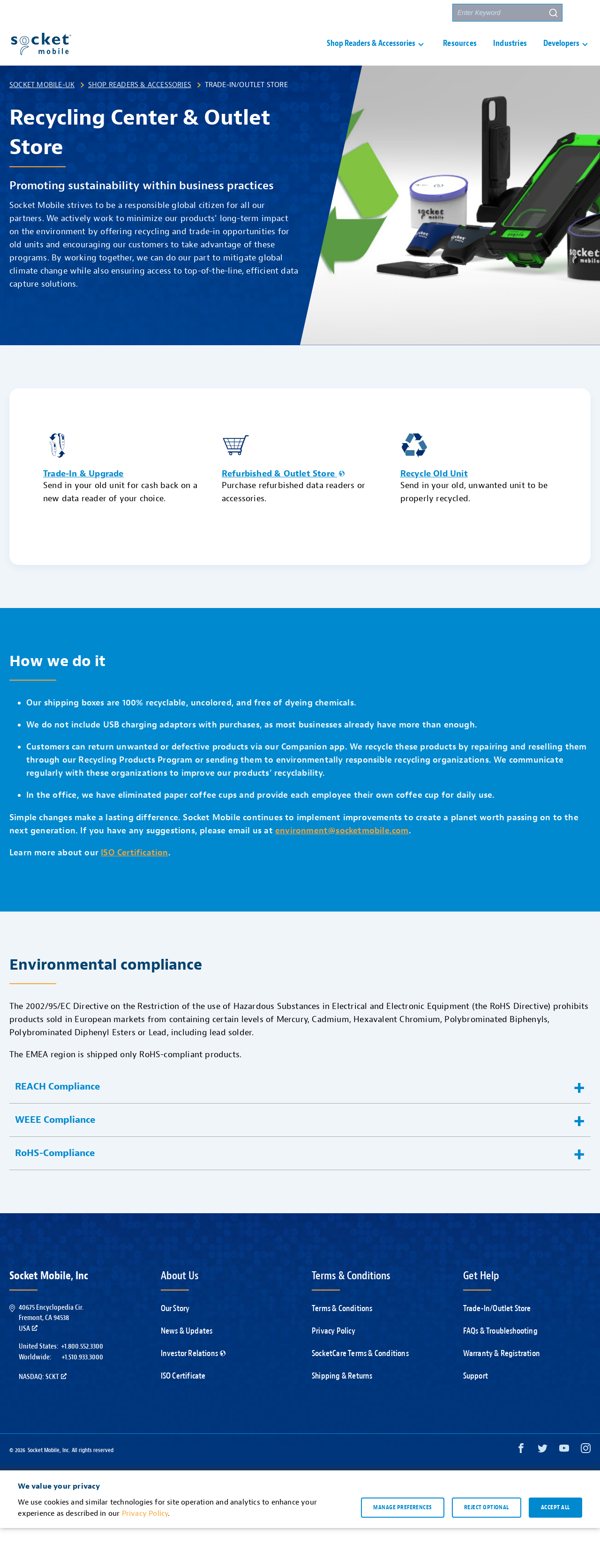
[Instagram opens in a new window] (586, 1472)
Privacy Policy (333, 1353)
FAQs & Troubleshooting (500, 1353)
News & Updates (187, 1353)
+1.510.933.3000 (82, 1379)
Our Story (175, 1330)
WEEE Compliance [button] (55, 1142)
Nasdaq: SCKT (43, 1398)
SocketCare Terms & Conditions (360, 1375)
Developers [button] (561, 54)
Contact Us (381, 13)
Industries (510, 54)
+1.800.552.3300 (82, 1368)
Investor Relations (193, 1375)
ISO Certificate (183, 1398)
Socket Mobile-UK (42, 106)
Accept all (555, 1529)
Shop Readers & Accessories (139, 106)
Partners (428, 13)
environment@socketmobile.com (342, 852)
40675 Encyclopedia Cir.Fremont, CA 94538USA (51, 1340)
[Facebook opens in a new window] (521, 1472)
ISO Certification (134, 874)
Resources (460, 54)
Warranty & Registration (501, 1375)
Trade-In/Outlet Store (497, 1330)
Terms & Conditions (342, 1330)
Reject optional (486, 1529)
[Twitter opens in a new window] (543, 1472)
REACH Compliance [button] (57, 1108)
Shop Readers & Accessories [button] (371, 54)
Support (335, 13)
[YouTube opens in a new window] (564, 1472)
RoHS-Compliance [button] (55, 1175)
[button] (581, 12)
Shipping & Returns (342, 1398)
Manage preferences (402, 1529)
